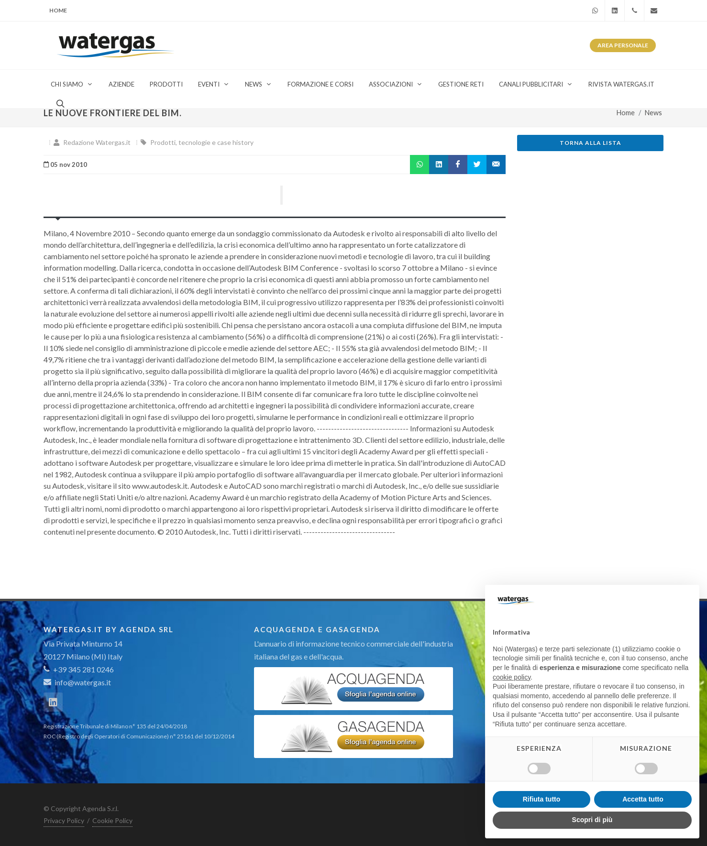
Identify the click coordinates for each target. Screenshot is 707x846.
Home (58, 10)
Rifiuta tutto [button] (542, 799)
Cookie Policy (112, 820)
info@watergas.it (83, 682)
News (653, 113)
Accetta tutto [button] (642, 799)
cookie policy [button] (511, 677)
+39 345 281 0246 (79, 669)
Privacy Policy (64, 820)
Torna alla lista (590, 142)
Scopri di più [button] (592, 820)
